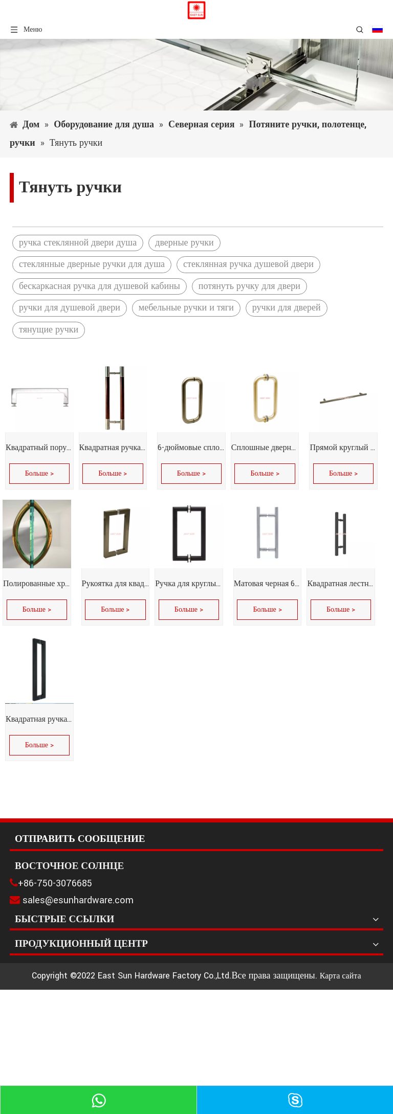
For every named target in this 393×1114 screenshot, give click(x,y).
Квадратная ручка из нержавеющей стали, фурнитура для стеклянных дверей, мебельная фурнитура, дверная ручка (39, 719)
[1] (196, 74)
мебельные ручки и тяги (186, 308)
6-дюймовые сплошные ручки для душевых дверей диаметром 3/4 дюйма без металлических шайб (191, 447)
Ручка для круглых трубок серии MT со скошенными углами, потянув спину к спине (189, 583)
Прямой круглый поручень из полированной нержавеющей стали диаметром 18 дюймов (343, 447)
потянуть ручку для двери (249, 286)
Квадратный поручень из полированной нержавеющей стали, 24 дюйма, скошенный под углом (39, 447)
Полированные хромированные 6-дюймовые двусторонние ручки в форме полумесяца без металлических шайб (37, 583)
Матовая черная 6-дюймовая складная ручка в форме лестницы (267, 583)
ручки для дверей (286, 308)
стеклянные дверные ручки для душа (92, 264)
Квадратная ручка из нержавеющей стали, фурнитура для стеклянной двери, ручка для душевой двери (113, 447)
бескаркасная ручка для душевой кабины (99, 286)
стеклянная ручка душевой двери (248, 264)
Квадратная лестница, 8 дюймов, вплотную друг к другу (341, 583)
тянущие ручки (48, 330)
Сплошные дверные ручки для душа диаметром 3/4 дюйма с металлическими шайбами (265, 447)
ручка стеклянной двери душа (78, 243)
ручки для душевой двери (69, 308)
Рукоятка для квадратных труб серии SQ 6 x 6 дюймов (115, 583)
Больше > (39, 473)
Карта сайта (340, 976)
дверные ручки (184, 243)
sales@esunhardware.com (78, 900)
